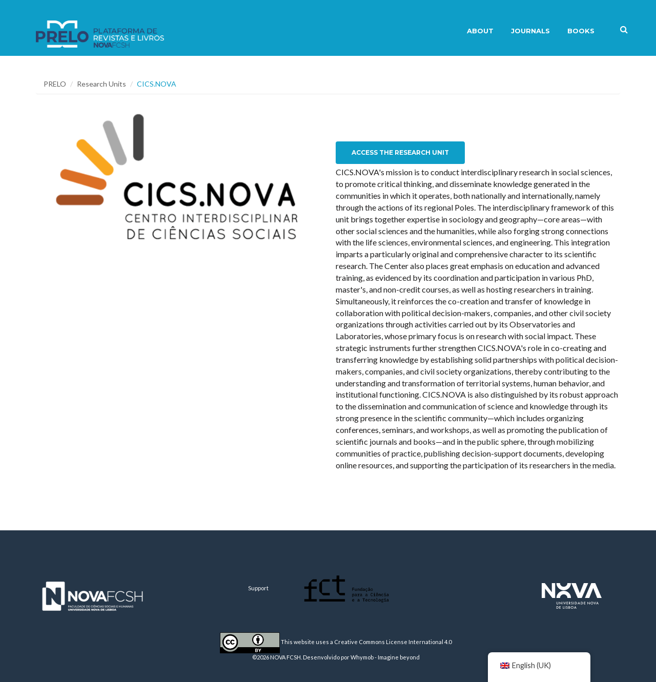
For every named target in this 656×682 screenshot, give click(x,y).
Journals (530, 31)
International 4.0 (430, 641)
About (480, 31)
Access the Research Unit (400, 152)
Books (580, 31)
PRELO (55, 83)
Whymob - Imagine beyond (385, 657)
